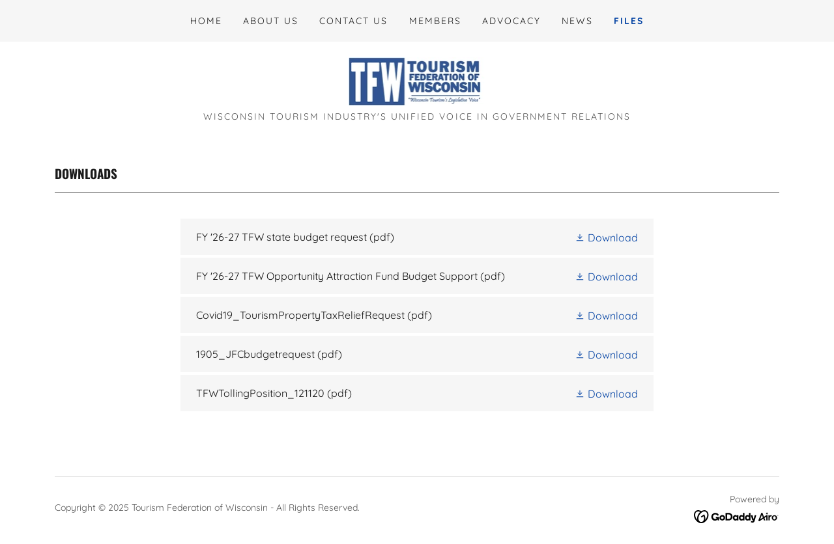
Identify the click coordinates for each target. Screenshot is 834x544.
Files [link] (629, 21)
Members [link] (435, 21)
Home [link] (206, 21)
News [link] (577, 21)
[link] (417, 80)
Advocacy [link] (511, 21)
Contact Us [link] (353, 21)
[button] (606, 237)
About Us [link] (270, 21)
